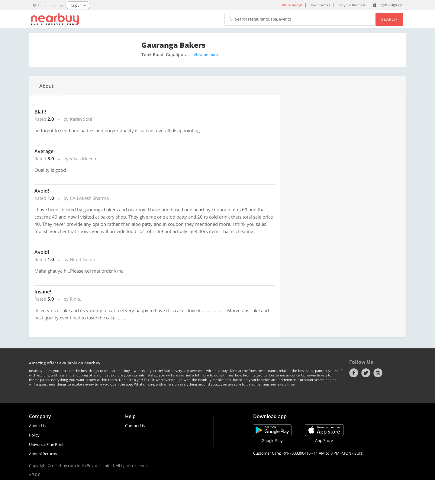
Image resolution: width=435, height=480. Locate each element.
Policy (34, 435)
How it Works (319, 5)
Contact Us (135, 425)
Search (389, 19)
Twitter (365, 372)
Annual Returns (43, 453)
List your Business (351, 5)
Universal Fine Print (46, 444)
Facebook (353, 372)
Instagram (377, 372)
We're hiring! (292, 5)
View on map (206, 54)
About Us (37, 425)
